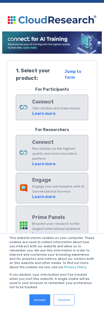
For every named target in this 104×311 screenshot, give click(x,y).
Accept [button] (39, 300)
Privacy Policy (75, 267)
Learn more (43, 113)
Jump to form (73, 74)
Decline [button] (64, 300)
